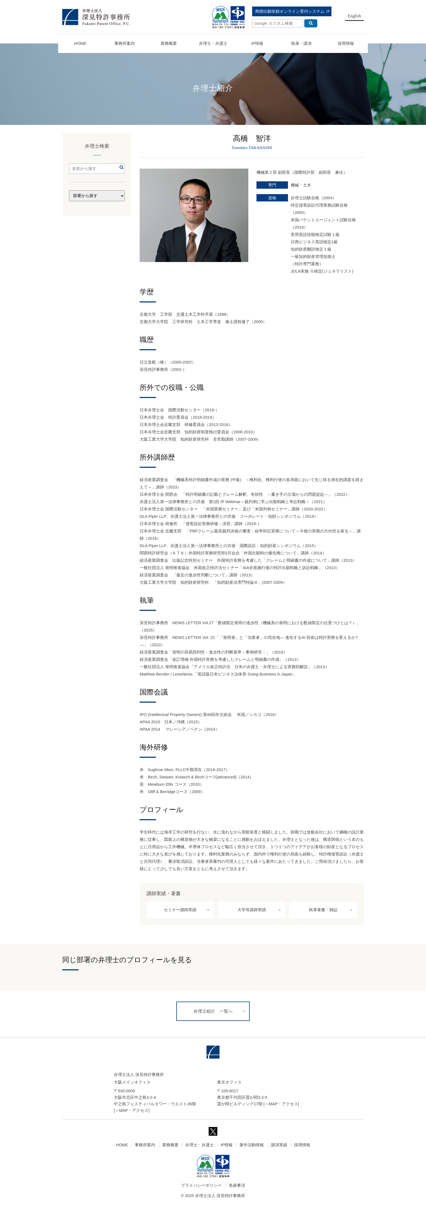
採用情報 (302, 1147)
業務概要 (169, 43)
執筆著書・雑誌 (323, 911)
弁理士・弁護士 (213, 43)
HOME (80, 43)
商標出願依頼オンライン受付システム (289, 11)
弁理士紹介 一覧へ (213, 1013)
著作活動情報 (251, 1147)
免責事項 (237, 1187)
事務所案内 (145, 1147)
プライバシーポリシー (201, 1187)
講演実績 (279, 1147)
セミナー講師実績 (180, 911)
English (354, 16)
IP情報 (227, 1147)
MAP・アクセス (133, 1112)
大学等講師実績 (251, 911)
